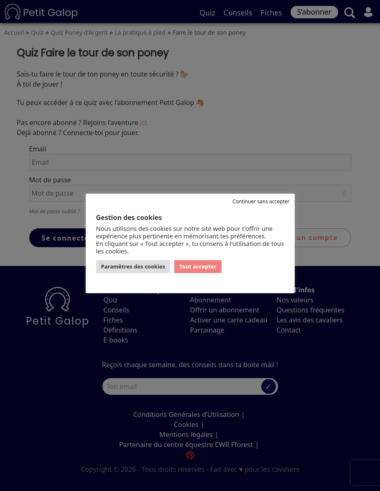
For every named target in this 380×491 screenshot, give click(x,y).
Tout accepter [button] (198, 266)
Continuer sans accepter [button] (261, 201)
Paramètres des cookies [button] (133, 266)
